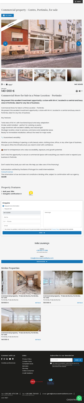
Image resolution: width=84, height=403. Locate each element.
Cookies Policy (27, 361)
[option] (42, 44)
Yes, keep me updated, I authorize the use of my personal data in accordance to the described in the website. (39, 229)
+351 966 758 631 (32, 394)
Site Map (25, 368)
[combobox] (22, 221)
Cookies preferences (8, 363)
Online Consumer (28, 371)
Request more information (12, 206)
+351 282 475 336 (11, 394)
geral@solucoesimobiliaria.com (59, 394)
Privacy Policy (55, 229)
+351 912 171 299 (42, 250)
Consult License (7, 172)
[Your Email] (61, 360)
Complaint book (27, 364)
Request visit (8, 209)
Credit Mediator (27, 373)
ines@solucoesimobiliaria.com (42, 258)
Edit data (25, 366)
